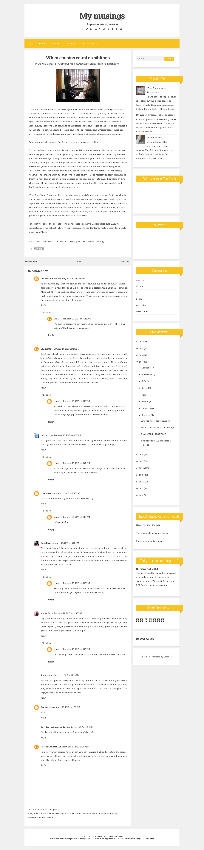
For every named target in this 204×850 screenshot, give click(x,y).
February (146, 408)
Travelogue (71, 43)
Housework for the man (148, 524)
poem (139, 298)
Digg (100, 241)
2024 (141, 341)
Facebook (49, 241)
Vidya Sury (47, 613)
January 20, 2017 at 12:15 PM (77, 318)
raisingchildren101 (51, 746)
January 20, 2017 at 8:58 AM (71, 278)
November (147, 374)
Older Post (125, 261)
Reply (43, 305)
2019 (141, 348)
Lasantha (89, 838)
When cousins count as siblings (77, 58)
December (146, 367)
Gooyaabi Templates (145, 838)
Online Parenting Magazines (112, 751)
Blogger (167, 656)
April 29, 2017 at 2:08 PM (68, 707)
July (144, 381)
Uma (56, 318)
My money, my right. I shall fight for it (155, 114)
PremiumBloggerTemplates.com (109, 838)
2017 (141, 361)
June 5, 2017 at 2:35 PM (82, 727)
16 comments (113, 64)
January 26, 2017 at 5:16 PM (76, 401)
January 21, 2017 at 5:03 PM (65, 543)
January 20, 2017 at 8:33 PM (67, 435)
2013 (141, 474)
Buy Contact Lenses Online (55, 727)
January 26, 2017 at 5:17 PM (76, 463)
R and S (71, 64)
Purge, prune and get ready (150, 541)
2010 (141, 495)
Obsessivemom (49, 278)
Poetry (55, 43)
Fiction (42, 43)
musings (140, 280)
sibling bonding (95, 64)
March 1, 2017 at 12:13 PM (66, 675)
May (144, 394)
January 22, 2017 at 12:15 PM (68, 613)
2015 (141, 461)
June (144, 388)
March (145, 401)
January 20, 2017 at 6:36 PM (66, 348)
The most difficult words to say (152, 533)
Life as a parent (90, 43)
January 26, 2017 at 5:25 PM (76, 649)
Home (30, 43)
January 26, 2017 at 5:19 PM (76, 583)
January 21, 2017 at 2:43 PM (66, 493)
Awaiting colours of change (155, 420)
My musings (102, 15)
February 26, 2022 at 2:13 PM (75, 746)
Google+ (75, 241)
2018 (141, 355)
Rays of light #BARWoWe (154, 434)
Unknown (46, 348)
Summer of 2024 (147, 569)
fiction (139, 286)
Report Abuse (145, 638)
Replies (47, 312)
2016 (141, 454)
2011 (141, 488)
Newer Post (31, 261)
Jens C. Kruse (48, 707)
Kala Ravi (46, 543)
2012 (141, 481)
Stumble (88, 241)
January (146, 415)
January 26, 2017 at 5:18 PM (76, 517)
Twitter (62, 241)
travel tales (142, 311)
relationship (82, 64)
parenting (62, 64)
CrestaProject (64, 838)
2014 (141, 468)
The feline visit (155, 137)
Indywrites (47, 435)
